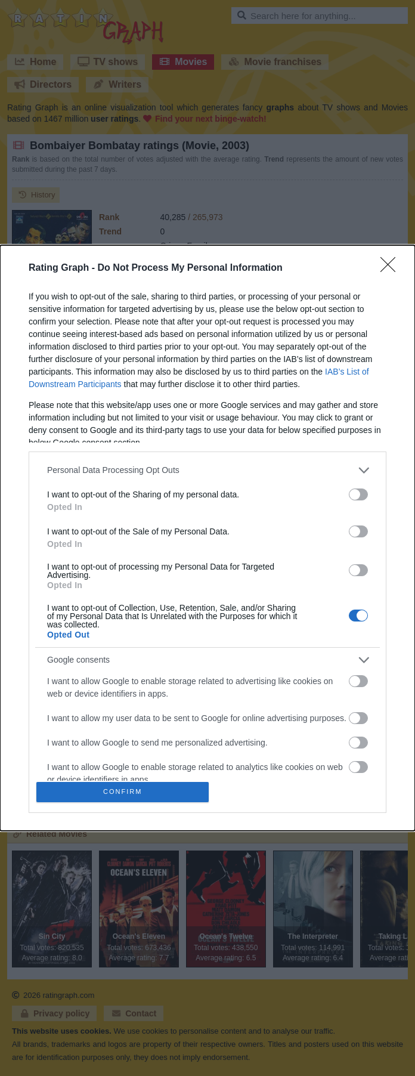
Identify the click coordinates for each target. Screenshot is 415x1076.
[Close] (391, 265)
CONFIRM (125, 791)
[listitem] (207, 467)
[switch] (358, 491)
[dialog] (207, 537)
